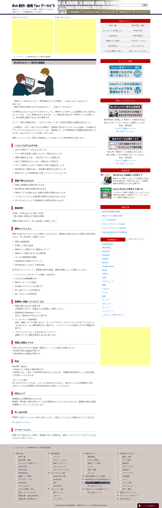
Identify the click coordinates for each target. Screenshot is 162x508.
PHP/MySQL (138, 36)
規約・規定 (92, 470)
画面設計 (125, 463)
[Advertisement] (32, 36)
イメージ (56, 457)
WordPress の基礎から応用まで (127, 175)
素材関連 (91, 457)
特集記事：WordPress (27, 499)
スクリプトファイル (61, 470)
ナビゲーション (108, 281)
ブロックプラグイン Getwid (113, 224)
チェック (91, 473)
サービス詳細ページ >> (125, 128)
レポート (56, 496)
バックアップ (107, 311)
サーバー (105, 300)
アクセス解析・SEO (113, 51)
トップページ (19, 57)
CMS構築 (126, 476)
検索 (104, 285)
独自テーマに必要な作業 (112, 216)
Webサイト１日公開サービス (97, 489)
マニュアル (57, 499)
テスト (125, 479)
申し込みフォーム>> (21, 422)
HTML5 (105, 274)
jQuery (104, 270)
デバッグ (105, 307)
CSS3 (104, 277)
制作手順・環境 (138, 25)
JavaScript (113, 36)
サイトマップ (142, 12)
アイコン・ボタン (60, 460)
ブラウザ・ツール (138, 41)
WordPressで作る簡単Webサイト (98, 479)
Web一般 (113, 25)
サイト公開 (126, 483)
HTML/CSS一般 (59, 476)
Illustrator (106, 251)
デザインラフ (127, 467)
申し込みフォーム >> (125, 131)
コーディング (127, 473)
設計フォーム (58, 492)
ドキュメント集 (108, 12)
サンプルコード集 (91, 12)
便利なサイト (125, 12)
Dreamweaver (107, 244)
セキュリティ (107, 304)
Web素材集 (75, 12)
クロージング (127, 486)
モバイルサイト (138, 46)
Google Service (108, 266)
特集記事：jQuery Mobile (28, 496)
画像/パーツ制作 (112, 41)
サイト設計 (126, 460)
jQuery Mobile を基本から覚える (128, 189)
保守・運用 (126, 489)
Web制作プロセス (127, 454)
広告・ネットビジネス (138, 51)
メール (104, 292)
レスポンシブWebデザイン (113, 315)
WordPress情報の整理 (111, 212)
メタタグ (105, 289)
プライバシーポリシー (129, 496)
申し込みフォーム (95, 486)
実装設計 (125, 470)
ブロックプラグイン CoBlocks (114, 228)
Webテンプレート (60, 463)
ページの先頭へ (149, 506)
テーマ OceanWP (109, 220)
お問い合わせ (125, 499)
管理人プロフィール (128, 492)
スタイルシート (59, 467)
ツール (90, 467)
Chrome (105, 263)
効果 (104, 296)
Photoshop (106, 248)
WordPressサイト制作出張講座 (97, 483)
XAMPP (105, 259)
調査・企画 (126, 457)
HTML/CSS (137, 30)
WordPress (112, 46)
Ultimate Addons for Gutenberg (114, 232)
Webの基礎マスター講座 (95, 476)
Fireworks (106, 255)
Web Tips (19, 454)
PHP (54, 483)
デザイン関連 (93, 460)
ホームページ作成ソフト (113, 30)
